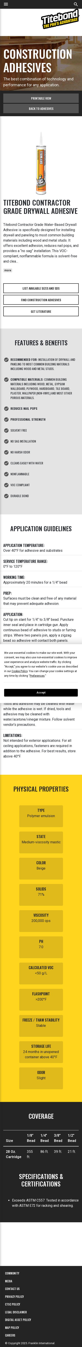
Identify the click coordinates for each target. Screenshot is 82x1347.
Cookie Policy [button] (20, 671)
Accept (41, 692)
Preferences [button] (37, 675)
